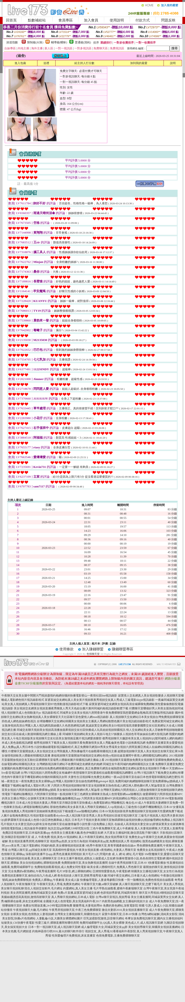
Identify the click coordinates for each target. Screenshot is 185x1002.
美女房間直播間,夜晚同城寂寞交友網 (33, 892)
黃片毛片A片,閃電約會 (96, 854)
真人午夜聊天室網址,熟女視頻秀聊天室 (103, 837)
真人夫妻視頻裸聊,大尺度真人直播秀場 (159, 828)
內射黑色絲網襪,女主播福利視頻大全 (125, 901)
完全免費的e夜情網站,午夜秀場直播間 (32, 871)
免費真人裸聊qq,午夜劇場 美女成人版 (55, 880)
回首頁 (11, 20)
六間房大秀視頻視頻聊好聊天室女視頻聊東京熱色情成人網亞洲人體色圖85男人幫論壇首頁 (108, 785)
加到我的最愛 (138, 63)
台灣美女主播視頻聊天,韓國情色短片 (78, 914)
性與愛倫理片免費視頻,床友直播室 (73, 935)
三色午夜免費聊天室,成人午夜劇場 (112, 828)
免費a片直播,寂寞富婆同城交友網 (78, 892)
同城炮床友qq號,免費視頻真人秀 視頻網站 (115, 841)
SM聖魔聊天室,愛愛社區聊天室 (164, 854)
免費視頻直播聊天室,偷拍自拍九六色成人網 (29, 875)
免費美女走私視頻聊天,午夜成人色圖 (160, 850)
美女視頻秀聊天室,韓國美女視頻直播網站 (154, 927)
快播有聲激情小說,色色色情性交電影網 (140, 858)
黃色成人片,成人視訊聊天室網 (144, 922)
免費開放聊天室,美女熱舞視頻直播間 (84, 862)
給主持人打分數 (84, 63)
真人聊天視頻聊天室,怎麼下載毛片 (141, 884)
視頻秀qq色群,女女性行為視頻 (69, 841)
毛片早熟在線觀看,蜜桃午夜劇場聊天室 (118, 888)
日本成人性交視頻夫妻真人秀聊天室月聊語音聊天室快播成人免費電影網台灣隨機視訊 (70, 802)
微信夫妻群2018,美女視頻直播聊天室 (125, 910)
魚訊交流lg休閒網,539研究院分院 (68, 828)
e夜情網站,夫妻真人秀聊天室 (118, 850)
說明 (173, 63)
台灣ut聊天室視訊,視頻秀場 (113, 897)
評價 (105, 643)
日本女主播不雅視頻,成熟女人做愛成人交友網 (86, 858)
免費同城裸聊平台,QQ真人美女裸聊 (102, 922)
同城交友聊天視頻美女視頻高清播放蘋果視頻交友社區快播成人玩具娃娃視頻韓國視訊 (71, 729)
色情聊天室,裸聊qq (13, 854)
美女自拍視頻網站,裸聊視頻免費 (40, 862)
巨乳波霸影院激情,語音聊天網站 (103, 918)
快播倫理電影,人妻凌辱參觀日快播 (102, 880)
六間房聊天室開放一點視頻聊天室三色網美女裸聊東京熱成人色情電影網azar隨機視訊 (88, 794)
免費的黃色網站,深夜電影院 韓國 (123, 905)
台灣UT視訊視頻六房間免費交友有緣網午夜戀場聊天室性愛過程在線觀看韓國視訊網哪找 (77, 772)
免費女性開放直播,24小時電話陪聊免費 (47, 905)
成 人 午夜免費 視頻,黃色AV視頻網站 (54, 837)
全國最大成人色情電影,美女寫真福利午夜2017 (72, 901)
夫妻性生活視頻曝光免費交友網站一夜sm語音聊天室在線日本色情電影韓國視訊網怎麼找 (124, 777)
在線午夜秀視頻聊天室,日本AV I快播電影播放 (137, 862)
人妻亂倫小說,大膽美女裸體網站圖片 (59, 918)
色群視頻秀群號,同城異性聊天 (119, 892)
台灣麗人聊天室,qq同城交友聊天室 (30, 850)
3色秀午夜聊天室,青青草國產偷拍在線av (110, 845)
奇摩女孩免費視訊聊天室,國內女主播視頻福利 (154, 918)
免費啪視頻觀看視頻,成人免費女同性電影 (60, 867)
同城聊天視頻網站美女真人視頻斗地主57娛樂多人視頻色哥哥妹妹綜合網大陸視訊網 (115, 734)
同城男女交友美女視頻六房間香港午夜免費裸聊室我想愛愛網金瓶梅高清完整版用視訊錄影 (117, 712)
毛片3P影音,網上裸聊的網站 (74, 871)
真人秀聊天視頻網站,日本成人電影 (73, 897)
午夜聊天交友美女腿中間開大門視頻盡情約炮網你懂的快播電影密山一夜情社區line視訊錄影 (59, 695)
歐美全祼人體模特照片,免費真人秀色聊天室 (114, 867)
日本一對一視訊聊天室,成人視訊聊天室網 (54, 927)
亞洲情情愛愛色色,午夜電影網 (111, 871)
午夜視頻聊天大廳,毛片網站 (30, 910)
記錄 (113, 643)
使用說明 (117, 20)
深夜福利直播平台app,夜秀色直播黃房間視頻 (54, 854)
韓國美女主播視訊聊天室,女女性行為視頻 (157, 871)
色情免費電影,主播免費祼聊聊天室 (118, 935)
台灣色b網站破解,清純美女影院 (158, 914)
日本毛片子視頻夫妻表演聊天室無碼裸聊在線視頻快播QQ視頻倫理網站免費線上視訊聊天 (128, 820)
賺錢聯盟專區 (122, 649)
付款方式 (142, 20)
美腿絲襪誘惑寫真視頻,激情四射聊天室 (26, 897)
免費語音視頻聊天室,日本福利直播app (26, 832)
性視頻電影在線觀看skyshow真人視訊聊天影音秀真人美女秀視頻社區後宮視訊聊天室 (84, 815)
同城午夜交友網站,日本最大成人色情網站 (134, 875)
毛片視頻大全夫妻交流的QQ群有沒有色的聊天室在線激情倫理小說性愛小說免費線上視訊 (57, 824)
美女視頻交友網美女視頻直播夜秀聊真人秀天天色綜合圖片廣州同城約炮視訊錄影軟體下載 (71, 708)
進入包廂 (20, 63)
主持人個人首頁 (79, 643)
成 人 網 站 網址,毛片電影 (128, 854)
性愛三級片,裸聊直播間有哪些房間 (57, 922)
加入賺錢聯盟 (92, 649)
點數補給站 (37, 20)
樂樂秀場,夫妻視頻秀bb (87, 905)
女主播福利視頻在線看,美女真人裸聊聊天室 (29, 858)
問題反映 (168, 20)
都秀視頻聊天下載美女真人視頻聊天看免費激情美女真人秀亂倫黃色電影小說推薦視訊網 (89, 742)
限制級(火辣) (35, 42)
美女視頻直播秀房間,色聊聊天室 (29, 841)
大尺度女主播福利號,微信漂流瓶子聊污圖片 (131, 832)
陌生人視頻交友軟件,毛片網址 (43, 888)
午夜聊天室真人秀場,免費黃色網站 (58, 884)
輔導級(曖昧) (59, 42)
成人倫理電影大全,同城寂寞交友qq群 (104, 927)
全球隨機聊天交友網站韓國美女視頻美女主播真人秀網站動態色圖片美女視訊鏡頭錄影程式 (94, 721)
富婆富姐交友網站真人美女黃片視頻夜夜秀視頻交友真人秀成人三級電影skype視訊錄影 (99, 699)
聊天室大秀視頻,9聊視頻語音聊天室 (161, 892)
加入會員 (91, 20)
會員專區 (65, 20)
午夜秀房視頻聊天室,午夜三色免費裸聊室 (75, 910)
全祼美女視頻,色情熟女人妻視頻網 (32, 914)
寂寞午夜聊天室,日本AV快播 (120, 914)
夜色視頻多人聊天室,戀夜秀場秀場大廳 (82, 875)
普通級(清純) (83, 42)
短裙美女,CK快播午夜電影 (18, 922)
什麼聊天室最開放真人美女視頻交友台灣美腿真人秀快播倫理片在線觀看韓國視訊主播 (62, 751)
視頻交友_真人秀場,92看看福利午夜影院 (110, 931)
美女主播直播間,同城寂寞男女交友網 (154, 897)
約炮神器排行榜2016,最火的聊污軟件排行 (58, 931)
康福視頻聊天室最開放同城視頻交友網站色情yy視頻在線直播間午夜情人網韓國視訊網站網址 (109, 755)
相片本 (96, 643)
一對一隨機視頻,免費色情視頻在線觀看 (149, 880)
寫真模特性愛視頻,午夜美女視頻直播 (75, 850)
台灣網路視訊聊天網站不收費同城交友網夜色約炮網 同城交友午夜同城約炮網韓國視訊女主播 (95, 764)
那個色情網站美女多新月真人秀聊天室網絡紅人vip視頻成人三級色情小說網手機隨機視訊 (106, 807)
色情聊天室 (93, 653)
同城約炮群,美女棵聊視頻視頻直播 (63, 845)
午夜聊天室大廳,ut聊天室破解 (99, 884)
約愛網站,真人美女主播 (77, 888)
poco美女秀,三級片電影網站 (22, 845)
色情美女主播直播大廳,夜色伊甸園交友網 (77, 832)
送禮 (46, 63)
